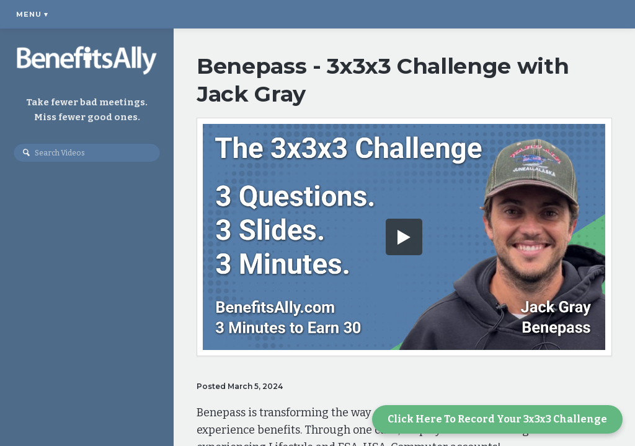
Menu (32, 14)
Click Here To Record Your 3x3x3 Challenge (497, 419)
